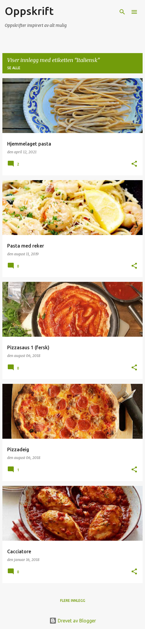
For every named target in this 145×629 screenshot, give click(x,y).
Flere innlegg (72, 600)
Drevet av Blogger (72, 620)
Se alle (13, 68)
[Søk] (122, 12)
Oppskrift (29, 11)
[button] (134, 164)
